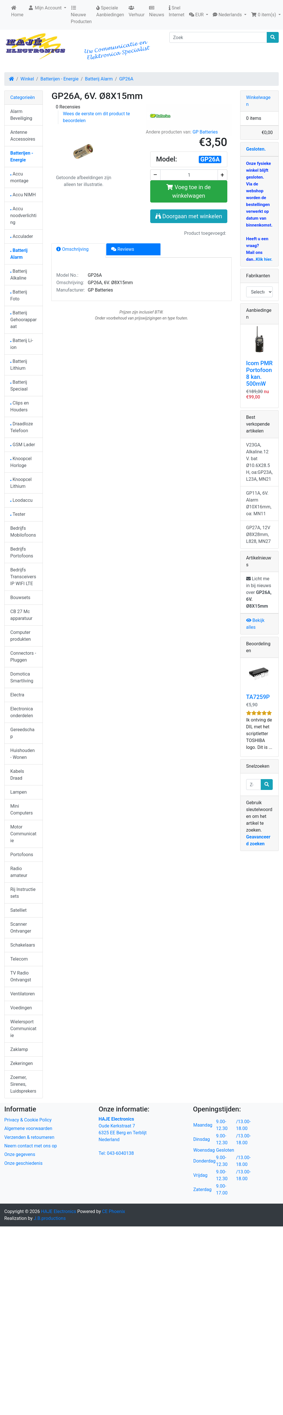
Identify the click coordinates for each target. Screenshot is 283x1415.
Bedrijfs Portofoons (21, 552)
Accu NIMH (23, 194)
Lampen (18, 792)
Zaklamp (19, 1049)
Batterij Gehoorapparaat (23, 319)
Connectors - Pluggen (23, 656)
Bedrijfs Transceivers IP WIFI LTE (23, 576)
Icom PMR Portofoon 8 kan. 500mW (259, 373)
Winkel (27, 79)
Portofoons (21, 854)
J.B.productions (50, 1218)
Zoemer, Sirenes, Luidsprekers (23, 1084)
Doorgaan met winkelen (188, 216)
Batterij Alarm (99, 79)
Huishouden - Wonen (22, 754)
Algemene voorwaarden (28, 1128)
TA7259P (258, 697)
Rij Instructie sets (22, 893)
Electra (17, 695)
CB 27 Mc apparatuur (21, 615)
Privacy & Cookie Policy (28, 1120)
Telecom (19, 959)
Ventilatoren (22, 993)
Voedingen (21, 1007)
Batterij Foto (18, 295)
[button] (198, 15)
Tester (17, 514)
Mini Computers (21, 809)
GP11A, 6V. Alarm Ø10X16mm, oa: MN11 (258, 503)
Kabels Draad (17, 775)
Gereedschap (22, 733)
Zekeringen (21, 1063)
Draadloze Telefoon (21, 427)
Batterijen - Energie (59, 79)
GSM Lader (22, 444)
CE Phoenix (113, 1211)
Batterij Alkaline (18, 274)
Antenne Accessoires (22, 136)
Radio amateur (18, 872)
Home (17, 11)
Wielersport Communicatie (23, 1028)
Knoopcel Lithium (21, 483)
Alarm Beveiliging (21, 115)
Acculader (21, 236)
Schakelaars (22, 945)
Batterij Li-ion (21, 344)
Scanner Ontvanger (20, 927)
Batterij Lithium (18, 365)
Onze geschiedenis (23, 1163)
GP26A (126, 79)
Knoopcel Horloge (21, 462)
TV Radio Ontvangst (20, 976)
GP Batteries (205, 132)
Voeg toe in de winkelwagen (188, 191)
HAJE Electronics (58, 1211)
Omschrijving (72, 249)
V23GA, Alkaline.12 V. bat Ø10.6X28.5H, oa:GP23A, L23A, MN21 (259, 462)
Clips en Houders (19, 406)
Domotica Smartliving (21, 677)
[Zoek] (218, 37)
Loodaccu (21, 500)
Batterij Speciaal (19, 385)
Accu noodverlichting (23, 215)
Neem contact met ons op (30, 1146)
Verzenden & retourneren (29, 1137)
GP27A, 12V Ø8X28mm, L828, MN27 (258, 534)
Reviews (122, 249)
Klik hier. (264, 259)
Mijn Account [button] (45, 8)
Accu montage (19, 177)
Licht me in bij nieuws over (259, 592)
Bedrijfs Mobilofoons (23, 531)
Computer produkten (20, 636)
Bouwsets (20, 597)
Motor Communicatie (23, 833)
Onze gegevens (19, 1154)
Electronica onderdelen (21, 712)
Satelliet (18, 910)
